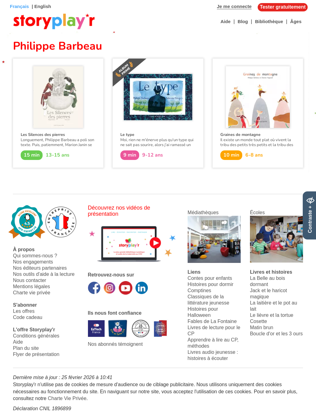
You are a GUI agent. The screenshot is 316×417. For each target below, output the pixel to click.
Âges (295, 21)
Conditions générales (36, 335)
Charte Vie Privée (67, 398)
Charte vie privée (31, 292)
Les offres (24, 311)
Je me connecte (234, 6)
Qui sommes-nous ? (35, 255)
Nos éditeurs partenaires (40, 268)
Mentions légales (31, 286)
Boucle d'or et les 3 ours (276, 333)
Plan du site (26, 348)
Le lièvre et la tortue (271, 315)
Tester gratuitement (283, 7)
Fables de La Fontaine (212, 321)
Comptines (199, 290)
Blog (243, 21)
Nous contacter (29, 280)
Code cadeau (27, 317)
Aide (225, 21)
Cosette (258, 321)
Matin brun (261, 327)
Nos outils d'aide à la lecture (44, 274)
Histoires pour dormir (210, 284)
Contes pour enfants (210, 278)
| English (41, 6)
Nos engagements (33, 261)
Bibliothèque (269, 21)
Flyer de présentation (36, 354)
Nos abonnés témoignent (115, 344)
